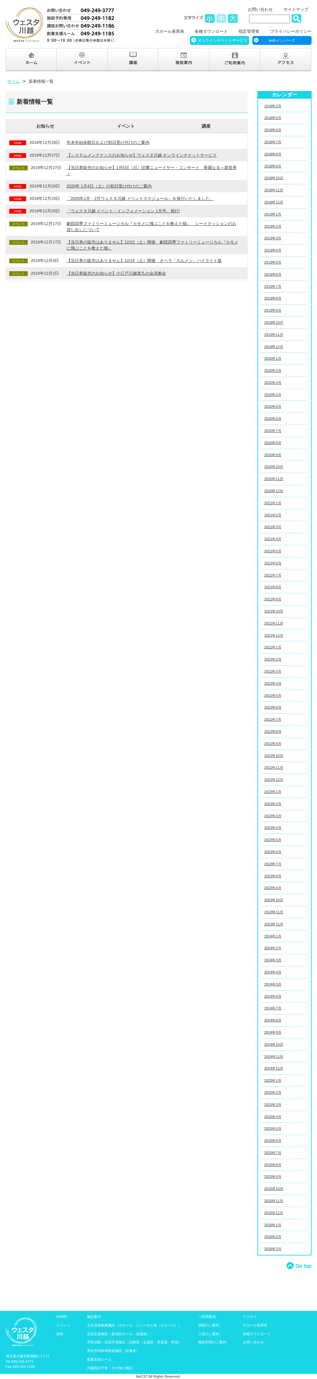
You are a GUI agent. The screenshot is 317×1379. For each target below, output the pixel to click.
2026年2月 (272, 1237)
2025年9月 (272, 1176)
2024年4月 (272, 972)
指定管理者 (249, 31)
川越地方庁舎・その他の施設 (110, 1368)
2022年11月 (273, 767)
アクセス (250, 1317)
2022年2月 (272, 659)
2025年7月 (272, 1153)
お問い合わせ (260, 9)
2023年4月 (272, 828)
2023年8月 (272, 876)
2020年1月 (272, 358)
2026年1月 (272, 1225)
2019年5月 (272, 262)
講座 (206, 126)
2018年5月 (272, 118)
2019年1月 (272, 214)
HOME (61, 1317)
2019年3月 (272, 238)
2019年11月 (273, 334)
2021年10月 (273, 611)
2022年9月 (272, 744)
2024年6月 (272, 996)
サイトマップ (296, 9)
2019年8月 (272, 298)
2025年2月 (272, 1092)
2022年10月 (273, 756)
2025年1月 (272, 1080)
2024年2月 (272, 948)
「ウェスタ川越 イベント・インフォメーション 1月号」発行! (123, 211)
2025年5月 (272, 1128)
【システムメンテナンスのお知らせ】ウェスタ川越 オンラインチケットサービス (142, 155)
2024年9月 (272, 1032)
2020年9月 (272, 455)
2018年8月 (272, 154)
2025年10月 (273, 1189)
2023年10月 (273, 900)
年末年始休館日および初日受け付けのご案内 (108, 142)
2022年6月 (272, 707)
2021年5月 (272, 551)
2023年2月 (272, 804)
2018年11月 (273, 190)
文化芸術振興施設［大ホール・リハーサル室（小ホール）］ (134, 1325)
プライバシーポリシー (291, 31)
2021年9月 (272, 599)
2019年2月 (272, 226)
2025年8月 (272, 1165)
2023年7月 (272, 864)
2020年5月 (272, 406)
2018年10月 (273, 178)
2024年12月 (273, 1068)
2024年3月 (272, 960)
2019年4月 (272, 250)
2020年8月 (272, 443)
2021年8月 (272, 587)
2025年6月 (272, 1140)
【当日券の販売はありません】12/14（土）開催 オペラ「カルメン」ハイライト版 (144, 260)
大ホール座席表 (169, 31)
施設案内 (94, 1317)
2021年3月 (272, 527)
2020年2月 (272, 370)
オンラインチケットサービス (223, 40)
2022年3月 (272, 671)
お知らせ (45, 126)
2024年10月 (273, 1044)
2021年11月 (273, 623)
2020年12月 (273, 491)
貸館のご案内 (208, 1325)
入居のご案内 (208, 1334)
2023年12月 (273, 924)
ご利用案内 (207, 1317)
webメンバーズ (282, 40)
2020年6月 (272, 419)
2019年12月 (273, 347)
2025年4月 (272, 1117)
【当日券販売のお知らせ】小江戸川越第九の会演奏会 (116, 273)
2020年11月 (273, 479)
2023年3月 (272, 816)
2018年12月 (273, 202)
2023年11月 (273, 912)
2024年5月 (272, 984)
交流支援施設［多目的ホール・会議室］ (118, 1334)
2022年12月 (273, 779)
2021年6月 (272, 563)
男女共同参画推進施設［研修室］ (113, 1351)
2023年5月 (272, 840)
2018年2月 (272, 106)
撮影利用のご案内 (212, 1342)
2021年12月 (273, 635)
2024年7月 (272, 1008)
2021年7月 (272, 575)
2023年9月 (272, 888)
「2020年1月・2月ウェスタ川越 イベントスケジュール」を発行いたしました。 (140, 198)
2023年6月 (272, 852)
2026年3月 (272, 1249)
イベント (126, 126)
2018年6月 (272, 130)
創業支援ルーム (99, 1359)
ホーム (13, 81)
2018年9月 (272, 166)
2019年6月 (272, 274)
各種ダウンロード (211, 31)
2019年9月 (272, 310)
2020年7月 (272, 431)
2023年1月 (272, 792)
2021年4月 (272, 539)
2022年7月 (272, 719)
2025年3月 (272, 1105)
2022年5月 (272, 695)
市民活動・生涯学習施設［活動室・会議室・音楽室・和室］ (134, 1342)
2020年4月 (272, 395)
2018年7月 (272, 142)
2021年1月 (272, 503)
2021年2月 (272, 515)
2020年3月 (272, 383)
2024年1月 (272, 936)
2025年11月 (273, 1201)
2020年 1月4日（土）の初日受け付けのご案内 (109, 186)
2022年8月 (272, 731)
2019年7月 (272, 286)
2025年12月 (273, 1213)
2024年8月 (272, 1020)
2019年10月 (273, 322)
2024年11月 (273, 1056)
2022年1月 (272, 647)
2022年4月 (272, 683)
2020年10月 (273, 467)
